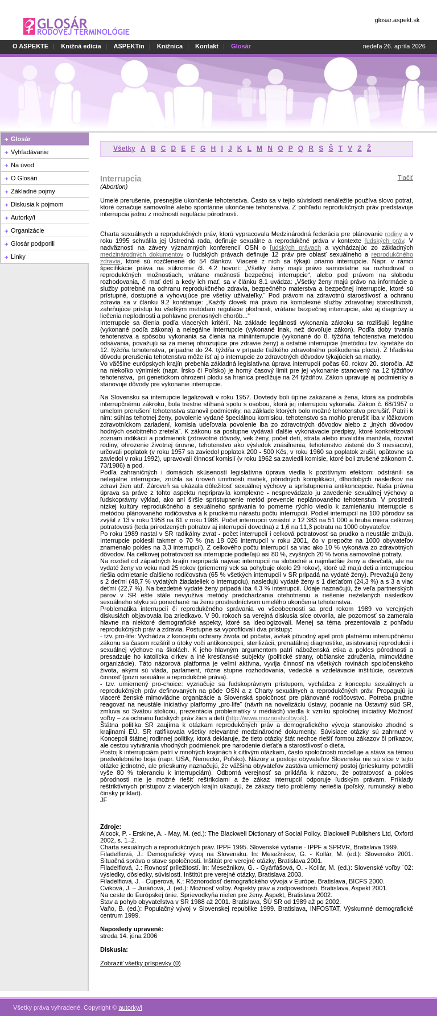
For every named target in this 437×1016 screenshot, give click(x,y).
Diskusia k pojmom (37, 204)
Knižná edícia (81, 46)
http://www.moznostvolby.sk (266, 717)
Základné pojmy (33, 191)
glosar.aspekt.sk (397, 19)
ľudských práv (384, 240)
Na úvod (22, 165)
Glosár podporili (33, 243)
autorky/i (130, 1001)
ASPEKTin (129, 46)
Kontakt (206, 46)
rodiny (393, 233)
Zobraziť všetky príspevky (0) (140, 963)
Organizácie (27, 230)
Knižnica (170, 46)
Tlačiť (405, 177)
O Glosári (24, 178)
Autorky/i (23, 217)
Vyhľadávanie (29, 151)
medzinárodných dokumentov (141, 254)
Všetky (124, 148)
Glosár (21, 138)
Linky (18, 256)
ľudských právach (295, 247)
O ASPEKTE (30, 46)
